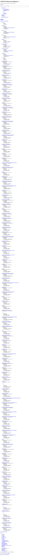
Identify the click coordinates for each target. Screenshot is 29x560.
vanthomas (4, 158)
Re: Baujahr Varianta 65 (10, 55)
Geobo (3, 269)
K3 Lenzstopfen (4, 448)
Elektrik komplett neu (4, 358)
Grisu (5, 37)
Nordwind (4, 398)
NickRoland (4, 283)
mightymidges (5, 121)
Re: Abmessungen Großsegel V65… (11, 36)
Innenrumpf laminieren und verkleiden (7, 84)
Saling (3, 439)
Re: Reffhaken (9, 41)
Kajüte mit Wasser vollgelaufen (6, 199)
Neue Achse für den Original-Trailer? (6, 522)
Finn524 (5, 46)
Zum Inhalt (1, 4)
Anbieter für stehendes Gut (5, 376)
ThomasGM (4, 435)
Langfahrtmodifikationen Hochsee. (6, 335)
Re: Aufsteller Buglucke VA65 (10, 27)
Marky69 (4, 140)
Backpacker (4, 232)
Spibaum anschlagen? (4, 88)
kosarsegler (5, 28)
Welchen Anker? (4, 367)
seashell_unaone (5, 403)
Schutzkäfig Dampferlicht (5, 485)
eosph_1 (9, 234)
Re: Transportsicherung (10, 50)
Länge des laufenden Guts (5, 65)
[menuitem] (6, 9)
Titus (3, 472)
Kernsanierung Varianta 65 (5, 510)
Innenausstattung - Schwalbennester (6, 213)
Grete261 (4, 98)
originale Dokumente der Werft (6, 70)
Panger (4, 163)
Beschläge (3, 39)
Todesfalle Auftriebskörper (5, 388)
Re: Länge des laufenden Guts (10, 32)
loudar (9, 423)
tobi (3, 389)
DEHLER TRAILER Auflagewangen (6, 321)
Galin (3, 278)
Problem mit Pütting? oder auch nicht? (7, 93)
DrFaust (4, 345)
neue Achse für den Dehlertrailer (6, 490)
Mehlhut (9, 271)
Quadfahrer (4, 368)
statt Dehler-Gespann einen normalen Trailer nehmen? (8, 494)
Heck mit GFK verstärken (5, 231)
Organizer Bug (4, 153)
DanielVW (4, 61)
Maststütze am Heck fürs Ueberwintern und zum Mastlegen (9, 411)
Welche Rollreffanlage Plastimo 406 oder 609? (7, 167)
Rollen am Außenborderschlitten (6, 425)
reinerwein (9, 91)
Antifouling (3, 125)
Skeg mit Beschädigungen (5, 393)
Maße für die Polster (4, 372)
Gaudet (9, 379)
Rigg (2, 30)
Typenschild (3, 102)
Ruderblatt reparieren (4, 176)
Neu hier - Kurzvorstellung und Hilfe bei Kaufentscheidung (9, 162)
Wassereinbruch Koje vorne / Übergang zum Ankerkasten (9, 416)
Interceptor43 (4, 223)
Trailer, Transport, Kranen (5, 48)
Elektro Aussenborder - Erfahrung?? (6, 476)
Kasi (3, 255)
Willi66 (4, 306)
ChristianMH (4, 66)
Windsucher (4, 181)
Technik (1, 19)
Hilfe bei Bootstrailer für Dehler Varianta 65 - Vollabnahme (9, 430)
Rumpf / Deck (3, 25)
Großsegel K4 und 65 (4, 259)
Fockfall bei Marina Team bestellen (6, 227)
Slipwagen (3, 305)
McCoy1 (4, 377)
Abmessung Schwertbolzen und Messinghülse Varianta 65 (9, 185)
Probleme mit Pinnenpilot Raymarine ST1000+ (8, 236)
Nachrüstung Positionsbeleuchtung (6, 222)
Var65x (4, 241)
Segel (2, 34)
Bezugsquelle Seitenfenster (5, 130)
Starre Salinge (4, 381)
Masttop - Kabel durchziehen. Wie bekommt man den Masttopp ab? (10, 282)
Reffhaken (3, 208)
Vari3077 (4, 504)
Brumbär (4, 126)
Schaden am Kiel (4, 499)
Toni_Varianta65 (10, 197)
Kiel (2, 330)
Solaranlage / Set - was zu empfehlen (6, 310)
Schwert (3, 268)
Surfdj (4, 112)
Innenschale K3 (4, 453)
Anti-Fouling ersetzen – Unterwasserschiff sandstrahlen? (9, 353)
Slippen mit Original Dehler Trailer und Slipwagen (8, 291)
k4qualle (4, 458)
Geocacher (4, 80)
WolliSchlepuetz (5, 363)
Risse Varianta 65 (4, 245)
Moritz (4, 209)
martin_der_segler (5, 449)
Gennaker (3, 296)
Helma (9, 308)
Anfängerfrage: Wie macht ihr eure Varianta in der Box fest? (9, 402)
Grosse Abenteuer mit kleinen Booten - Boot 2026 (8, 250)
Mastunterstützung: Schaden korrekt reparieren (8, 273)
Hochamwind (9, 328)
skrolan (4, 523)
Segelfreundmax (5, 463)
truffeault (4, 331)
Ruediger (4, 326)
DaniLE (4, 149)
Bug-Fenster (3, 148)
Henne (4, 518)
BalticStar (4, 186)
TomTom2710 (10, 114)
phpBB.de (8, 553)
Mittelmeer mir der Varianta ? (5, 462)
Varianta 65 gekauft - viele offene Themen (7, 107)
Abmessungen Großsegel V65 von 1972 (7, 116)
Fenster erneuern (4, 471)
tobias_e (4, 89)
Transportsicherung (4, 79)
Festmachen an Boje (4, 139)
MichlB (4, 172)
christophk (9, 105)
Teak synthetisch (4, 190)
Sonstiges (3, 53)
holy (8, 160)
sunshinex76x (4, 317)
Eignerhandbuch (4, 344)
